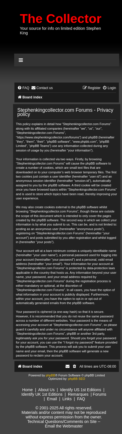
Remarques (78, 394)
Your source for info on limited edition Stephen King (60, 30)
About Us (46, 389)
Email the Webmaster (64, 426)
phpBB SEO (76, 378)
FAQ (81, 399)
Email (52, 399)
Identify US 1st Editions (80, 389)
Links (67, 399)
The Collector (61, 18)
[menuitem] (23, 88)
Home (27, 389)
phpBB (50, 375)
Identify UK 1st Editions (41, 394)
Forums (99, 394)
